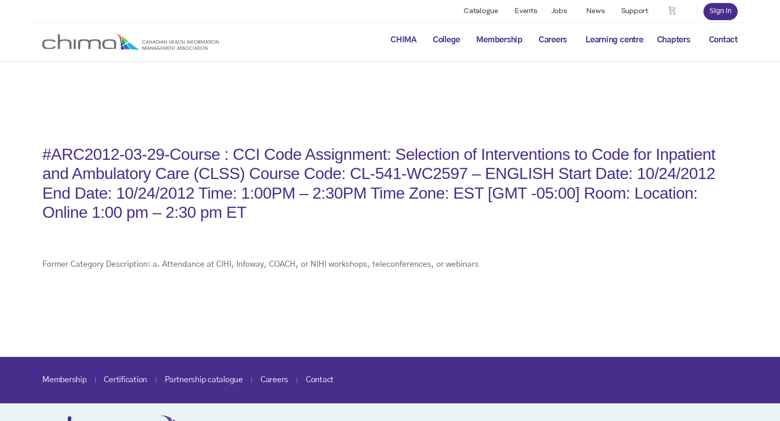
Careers (553, 40)
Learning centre (614, 40)
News (595, 11)
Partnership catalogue (204, 380)
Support (634, 11)
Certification (125, 380)
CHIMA (404, 40)
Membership (499, 40)
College (446, 40)
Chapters (673, 40)
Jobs (559, 11)
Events (526, 11)
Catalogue (481, 11)
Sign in (720, 11)
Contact (723, 40)
